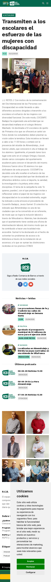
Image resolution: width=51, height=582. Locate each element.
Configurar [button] (30, 572)
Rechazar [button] (30, 567)
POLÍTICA (22, 326)
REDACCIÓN (23, 357)
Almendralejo (9, 552)
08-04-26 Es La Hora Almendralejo (28, 382)
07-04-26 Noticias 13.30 (30, 395)
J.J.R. (20, 319)
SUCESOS (22, 345)
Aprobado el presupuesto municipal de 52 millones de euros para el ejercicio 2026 (32, 332)
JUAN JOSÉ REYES (26, 338)
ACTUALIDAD (8, 15)
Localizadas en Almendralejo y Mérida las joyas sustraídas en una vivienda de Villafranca (33, 351)
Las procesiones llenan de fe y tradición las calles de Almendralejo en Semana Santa (33, 312)
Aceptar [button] (30, 561)
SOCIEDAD (23, 305)
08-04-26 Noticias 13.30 (30, 371)
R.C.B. (25, 258)
